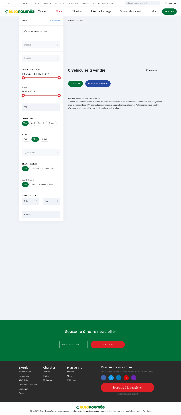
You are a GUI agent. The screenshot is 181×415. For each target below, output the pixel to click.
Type (24, 134)
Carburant (28, 180)
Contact (59, 3)
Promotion (23, 389)
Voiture (26, 139)
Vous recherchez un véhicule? (98, 3)
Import (52, 123)
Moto (35, 139)
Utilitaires (77, 11)
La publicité (24, 376)
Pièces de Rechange (101, 11)
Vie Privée (23, 380)
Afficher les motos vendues (35, 31)
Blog (37, 3)
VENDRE (169, 11)
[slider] (23, 77)
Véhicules (79, 20)
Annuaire (73, 3)
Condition (27, 118)
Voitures (42, 11)
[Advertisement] (41, 270)
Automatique (47, 168)
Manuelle (35, 168)
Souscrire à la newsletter (127, 387)
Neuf (33, 123)
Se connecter (170, 3)
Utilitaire (45, 139)
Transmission (29, 164)
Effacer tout (55, 21)
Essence (42, 184)
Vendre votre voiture (98, 83)
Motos (59, 11)
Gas (51, 184)
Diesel (33, 184)
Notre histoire (25, 372)
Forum (47, 3)
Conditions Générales (28, 384)
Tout (25, 123)
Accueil (71, 20)
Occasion (42, 123)
